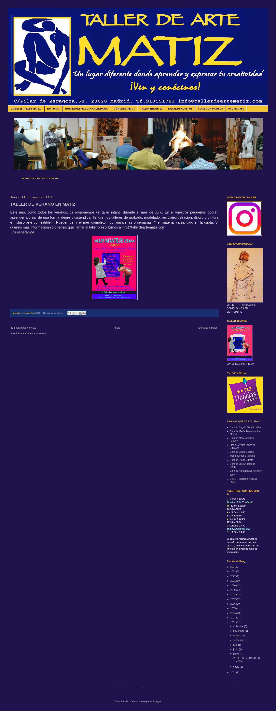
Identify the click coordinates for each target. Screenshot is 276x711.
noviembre (239, 631)
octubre (237, 635)
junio (236, 649)
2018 (233, 594)
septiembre (239, 640)
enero (236, 666)
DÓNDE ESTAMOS (124, 108)
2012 (233, 622)
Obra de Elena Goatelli (242, 452)
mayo (236, 654)
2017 (233, 599)
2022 (233, 576)
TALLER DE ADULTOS (180, 108)
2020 (233, 585)
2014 (233, 613)
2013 (233, 617)
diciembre (238, 626)
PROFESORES (236, 108)
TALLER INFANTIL (151, 108)
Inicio (117, 327)
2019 (233, 590)
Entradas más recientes (23, 327)
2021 (233, 580)
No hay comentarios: (53, 313)
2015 (233, 608)
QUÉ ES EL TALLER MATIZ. (26, 108)
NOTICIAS (53, 108)
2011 (233, 672)
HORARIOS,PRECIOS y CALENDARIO (86, 108)
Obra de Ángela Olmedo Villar (245, 427)
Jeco (232, 474)
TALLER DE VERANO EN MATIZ (42, 204)
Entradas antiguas (207, 327)
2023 (233, 571)
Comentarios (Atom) (35, 333)
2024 (233, 567)
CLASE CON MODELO (210, 108)
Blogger (157, 701)
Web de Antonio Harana (242, 455)
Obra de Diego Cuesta (241, 460)
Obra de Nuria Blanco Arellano (246, 470)
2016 (233, 603)
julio (235, 645)
